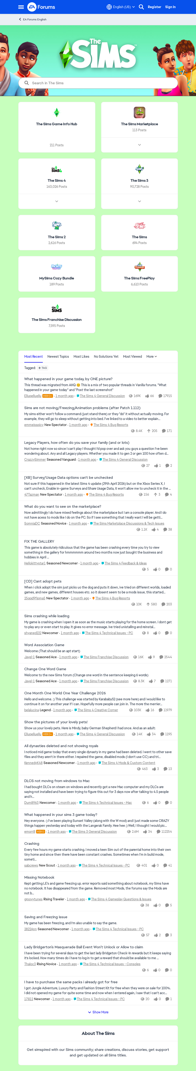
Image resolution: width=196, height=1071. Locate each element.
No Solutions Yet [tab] (106, 356)
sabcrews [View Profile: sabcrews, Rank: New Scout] (31, 865)
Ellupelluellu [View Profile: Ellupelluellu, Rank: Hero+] (32, 396)
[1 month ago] (63, 396)
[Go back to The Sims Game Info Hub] (56, 124)
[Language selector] (121, 7)
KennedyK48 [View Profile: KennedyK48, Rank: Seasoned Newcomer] (33, 763)
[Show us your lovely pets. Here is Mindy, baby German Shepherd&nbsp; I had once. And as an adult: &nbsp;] (98, 728)
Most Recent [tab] (33, 356)
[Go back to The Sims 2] (56, 237)
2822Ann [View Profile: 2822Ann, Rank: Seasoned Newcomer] (30, 929)
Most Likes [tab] (81, 356)
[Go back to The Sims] (139, 237)
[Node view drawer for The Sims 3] (139, 201)
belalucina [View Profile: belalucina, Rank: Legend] (31, 710)
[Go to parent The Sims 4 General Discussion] (99, 396)
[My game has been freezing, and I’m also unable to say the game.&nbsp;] (98, 923)
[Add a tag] (43, 368)
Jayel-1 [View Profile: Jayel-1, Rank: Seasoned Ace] (29, 657)
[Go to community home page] (41, 7)
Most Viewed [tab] (132, 356)
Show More (98, 1012)
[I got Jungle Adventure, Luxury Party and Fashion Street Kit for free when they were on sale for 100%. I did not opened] (98, 991)
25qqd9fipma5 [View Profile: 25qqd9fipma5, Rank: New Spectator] (34, 598)
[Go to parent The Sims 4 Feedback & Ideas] (123, 563)
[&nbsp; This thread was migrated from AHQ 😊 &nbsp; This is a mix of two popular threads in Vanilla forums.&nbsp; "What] (98, 387)
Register (154, 7)
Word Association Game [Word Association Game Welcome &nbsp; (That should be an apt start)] (44, 645)
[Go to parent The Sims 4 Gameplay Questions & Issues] (118, 899)
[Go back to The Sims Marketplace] (139, 124)
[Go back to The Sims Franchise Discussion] (57, 319)
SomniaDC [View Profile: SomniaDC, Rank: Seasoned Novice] (32, 523)
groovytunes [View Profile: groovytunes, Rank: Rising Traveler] (33, 899)
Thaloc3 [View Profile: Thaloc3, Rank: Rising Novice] (30, 964)
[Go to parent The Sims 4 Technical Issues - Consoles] (109, 964)
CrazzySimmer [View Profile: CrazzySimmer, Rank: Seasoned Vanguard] (35, 459)
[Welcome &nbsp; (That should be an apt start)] (98, 651)
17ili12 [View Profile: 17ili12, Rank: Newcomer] (28, 999)
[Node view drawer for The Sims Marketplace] (139, 145)
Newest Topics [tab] (58, 356)
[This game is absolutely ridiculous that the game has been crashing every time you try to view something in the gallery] (98, 552)
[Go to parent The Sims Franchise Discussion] (103, 657)
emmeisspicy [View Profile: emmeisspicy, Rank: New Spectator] (34, 425)
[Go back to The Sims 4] (57, 180)
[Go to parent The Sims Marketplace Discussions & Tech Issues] (126, 523)
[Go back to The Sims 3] (139, 180)
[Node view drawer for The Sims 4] (56, 201)
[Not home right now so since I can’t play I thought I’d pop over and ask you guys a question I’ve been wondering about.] (98, 451)
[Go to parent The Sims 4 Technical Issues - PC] (106, 633)
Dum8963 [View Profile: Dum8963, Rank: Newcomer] (31, 803)
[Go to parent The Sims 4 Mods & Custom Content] (125, 763)
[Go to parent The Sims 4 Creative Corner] (95, 710)
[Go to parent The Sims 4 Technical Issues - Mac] (104, 802)
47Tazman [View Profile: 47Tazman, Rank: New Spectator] (31, 494)
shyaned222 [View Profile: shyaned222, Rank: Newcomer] (32, 633)
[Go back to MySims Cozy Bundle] (56, 278)
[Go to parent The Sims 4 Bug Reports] (108, 424)
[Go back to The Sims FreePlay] (139, 278)
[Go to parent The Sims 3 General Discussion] (92, 831)
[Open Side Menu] (21, 6)
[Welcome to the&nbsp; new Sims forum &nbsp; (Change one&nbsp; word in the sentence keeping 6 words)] (98, 675)
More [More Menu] (151, 356)
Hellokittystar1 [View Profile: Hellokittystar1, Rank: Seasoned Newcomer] (35, 563)
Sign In (170, 7)
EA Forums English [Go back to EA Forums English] (32, 19)
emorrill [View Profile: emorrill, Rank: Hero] (29, 832)
